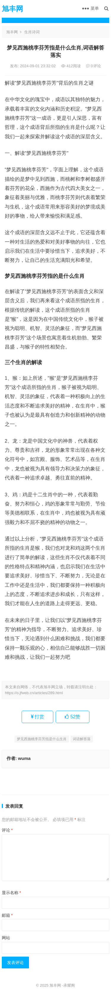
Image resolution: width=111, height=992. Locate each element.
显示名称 (11, 892)
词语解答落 (82, 739)
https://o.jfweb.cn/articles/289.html (34, 693)
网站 (6, 937)
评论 (7, 830)
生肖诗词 (32, 32)
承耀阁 (69, 985)
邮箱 (7, 915)
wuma (24, 758)
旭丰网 (12, 9)
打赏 (37, 716)
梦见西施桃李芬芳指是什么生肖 (42, 739)
